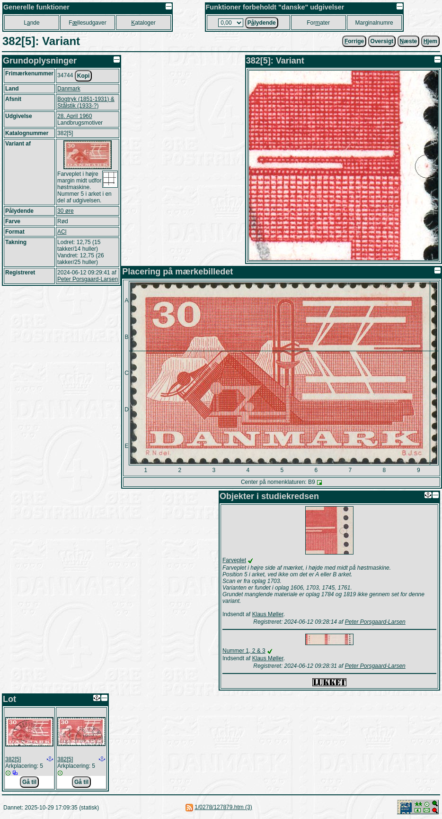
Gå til (29, 782)
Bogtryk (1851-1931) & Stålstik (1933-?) (86, 102)
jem (430, 41)
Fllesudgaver (87, 22)
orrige (354, 41)
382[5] (13, 759)
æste (408, 41)
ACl (61, 231)
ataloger (143, 22)
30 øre (65, 211)
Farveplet (234, 560)
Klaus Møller (267, 614)
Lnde (31, 22)
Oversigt (382, 41)
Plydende (262, 22)
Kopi (83, 76)
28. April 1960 (74, 116)
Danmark (68, 88)
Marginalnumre (374, 22)
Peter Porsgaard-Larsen (87, 279)
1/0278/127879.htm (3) (223, 807)
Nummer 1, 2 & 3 (243, 650)
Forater (318, 22)
